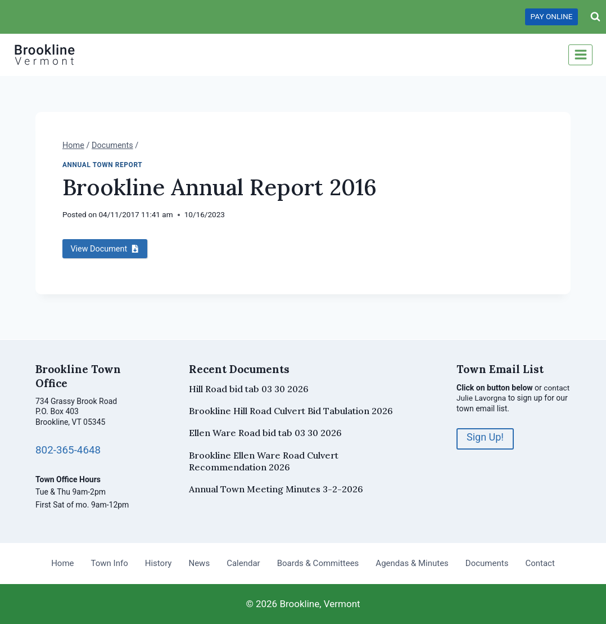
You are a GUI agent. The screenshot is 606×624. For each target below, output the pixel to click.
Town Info (109, 563)
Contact (539, 563)
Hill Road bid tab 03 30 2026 (249, 388)
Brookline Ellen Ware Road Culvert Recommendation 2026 (263, 461)
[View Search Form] (595, 17)
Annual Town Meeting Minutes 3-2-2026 (276, 489)
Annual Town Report (102, 165)
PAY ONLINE (552, 16)
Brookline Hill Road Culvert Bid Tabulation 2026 (291, 410)
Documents (487, 563)
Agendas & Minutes (412, 563)
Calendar (243, 563)
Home (62, 563)
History (158, 563)
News (199, 563)
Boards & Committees (318, 563)
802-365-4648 (69, 449)
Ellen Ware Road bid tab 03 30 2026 (265, 432)
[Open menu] (580, 54)
